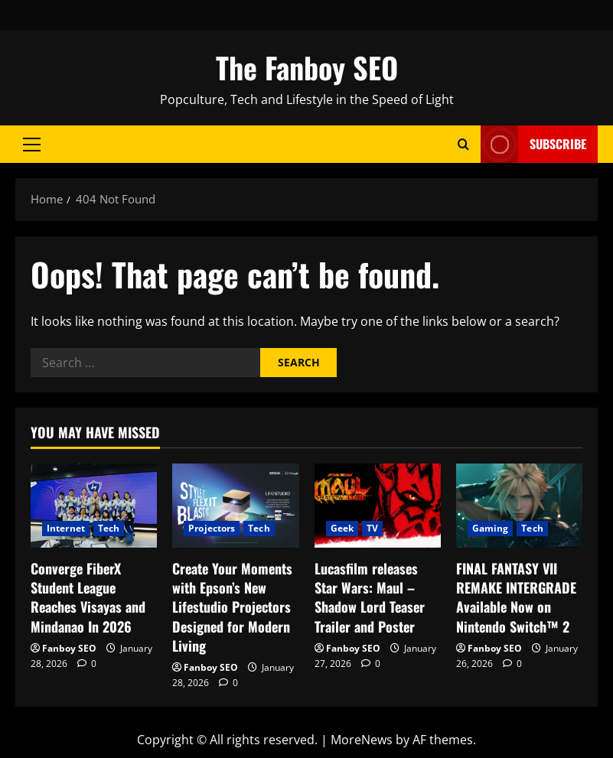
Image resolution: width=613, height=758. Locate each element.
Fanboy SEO (69, 648)
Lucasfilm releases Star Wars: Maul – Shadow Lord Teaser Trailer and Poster (370, 597)
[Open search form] (463, 144)
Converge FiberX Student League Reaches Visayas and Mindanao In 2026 (88, 597)
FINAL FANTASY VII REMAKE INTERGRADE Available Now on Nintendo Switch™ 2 (516, 597)
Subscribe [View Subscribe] (533, 144)
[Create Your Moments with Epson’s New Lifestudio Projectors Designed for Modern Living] (235, 506)
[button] (31, 145)
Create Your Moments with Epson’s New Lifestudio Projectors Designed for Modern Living (232, 607)
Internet (66, 528)
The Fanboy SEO (307, 67)
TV (372, 528)
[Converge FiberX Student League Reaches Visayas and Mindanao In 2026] (94, 506)
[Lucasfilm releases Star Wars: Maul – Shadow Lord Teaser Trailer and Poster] (378, 506)
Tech (108, 528)
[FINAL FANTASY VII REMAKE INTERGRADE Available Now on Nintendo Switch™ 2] (519, 506)
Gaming (490, 528)
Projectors (211, 528)
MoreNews (362, 739)
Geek (342, 528)
